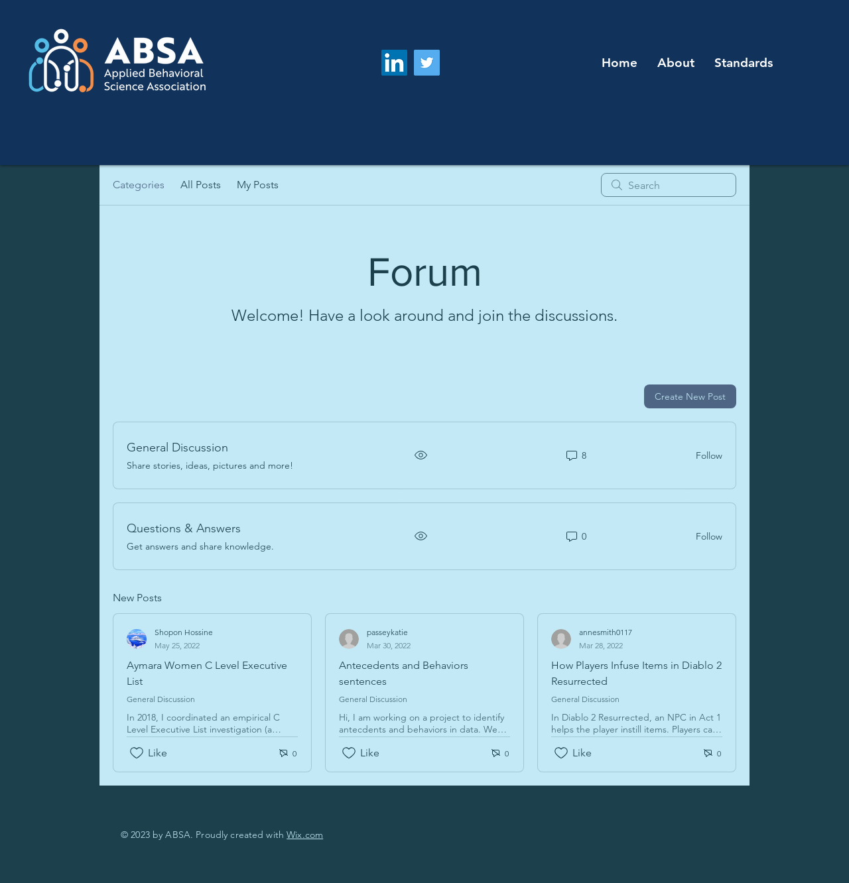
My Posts (258, 184)
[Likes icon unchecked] (136, 753)
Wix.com (305, 835)
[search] (668, 185)
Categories (138, 184)
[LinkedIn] (394, 63)
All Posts (200, 184)
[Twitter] (427, 63)
